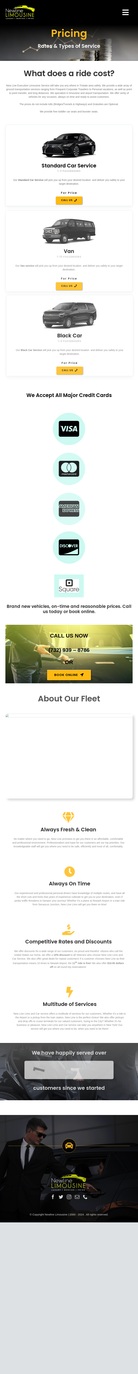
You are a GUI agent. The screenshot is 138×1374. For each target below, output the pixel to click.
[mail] (77, 1321)
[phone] (85, 1321)
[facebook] (53, 1321)
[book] (69, 735)
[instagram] (69, 1321)
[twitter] (61, 1321)
